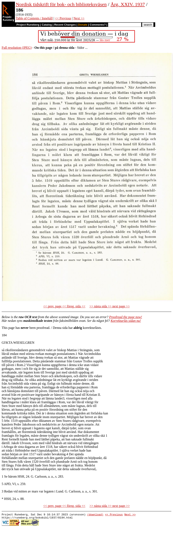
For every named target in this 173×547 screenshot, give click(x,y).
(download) (95, 515)
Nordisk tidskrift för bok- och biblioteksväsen (61, 4)
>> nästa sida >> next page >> (109, 306)
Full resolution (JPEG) (17, 47)
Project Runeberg (27, 24)
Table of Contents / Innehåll (34, 18)
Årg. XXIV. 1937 (128, 4)
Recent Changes (65, 24)
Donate (82, 24)
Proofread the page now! (125, 317)
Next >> (78, 18)
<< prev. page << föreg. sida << (64, 306)
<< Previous (63, 18)
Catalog (47, 24)
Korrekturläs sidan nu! (126, 320)
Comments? (98, 24)
